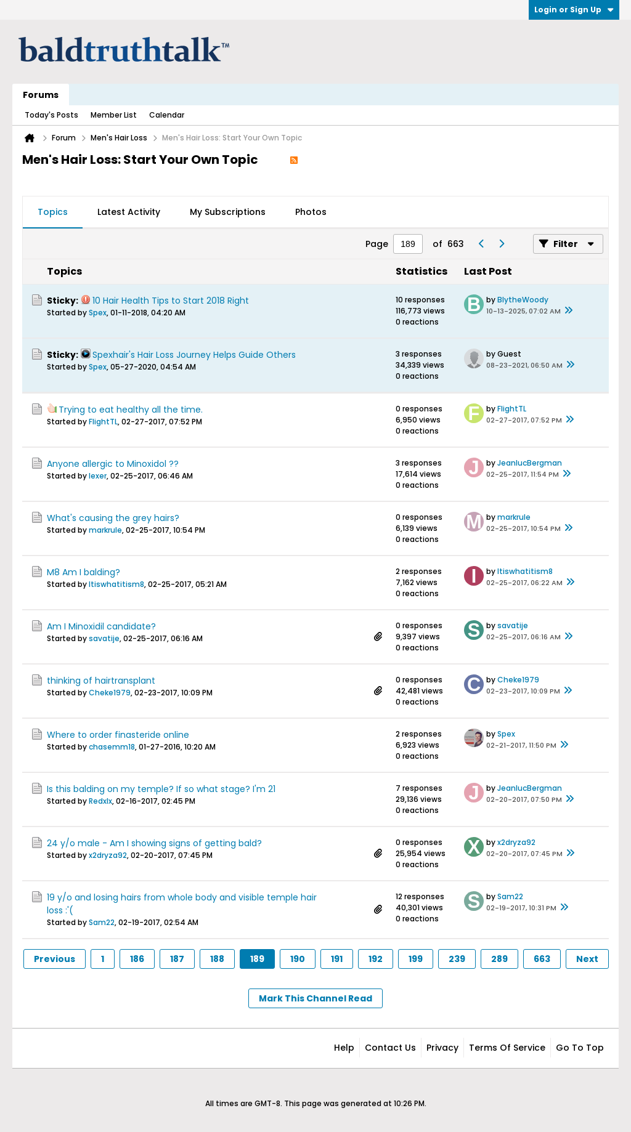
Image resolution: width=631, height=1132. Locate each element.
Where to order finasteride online (118, 735)
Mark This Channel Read (315, 998)
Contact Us (390, 1047)
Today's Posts (51, 115)
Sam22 (102, 922)
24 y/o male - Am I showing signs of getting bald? (154, 843)
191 (337, 959)
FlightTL (103, 421)
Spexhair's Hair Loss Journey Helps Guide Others (194, 355)
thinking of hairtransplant (101, 680)
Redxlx (100, 801)
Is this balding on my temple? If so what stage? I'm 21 (161, 789)
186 (137, 959)
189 (257, 959)
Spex (98, 312)
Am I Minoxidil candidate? (101, 626)
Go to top (580, 1047)
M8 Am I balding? (83, 572)
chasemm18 (112, 747)
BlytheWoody (522, 299)
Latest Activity (128, 212)
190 (297, 959)
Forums (41, 95)
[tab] (53, 212)
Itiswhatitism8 (116, 584)
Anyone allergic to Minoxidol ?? (113, 464)
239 (457, 959)
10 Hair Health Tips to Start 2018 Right (170, 300)
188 (217, 959)
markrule (105, 530)
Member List (114, 115)
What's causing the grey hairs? (113, 518)
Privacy (442, 1047)
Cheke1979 (110, 692)
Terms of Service (507, 1047)
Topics (53, 212)
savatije (104, 638)
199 (416, 959)
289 (499, 959)
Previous (54, 959)
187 (177, 959)
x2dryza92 (108, 855)
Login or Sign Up (574, 9)
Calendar (166, 115)
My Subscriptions (228, 212)
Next (587, 959)
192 (375, 959)
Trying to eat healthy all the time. (131, 409)
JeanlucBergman (529, 463)
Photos (311, 212)
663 (542, 959)
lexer (98, 476)
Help (344, 1047)
